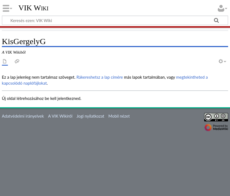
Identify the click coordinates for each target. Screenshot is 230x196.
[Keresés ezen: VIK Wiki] (115, 20)
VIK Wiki (33, 8)
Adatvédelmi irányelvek (23, 116)
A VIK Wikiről (60, 116)
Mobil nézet (119, 116)
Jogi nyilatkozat (90, 116)
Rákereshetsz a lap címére (99, 77)
